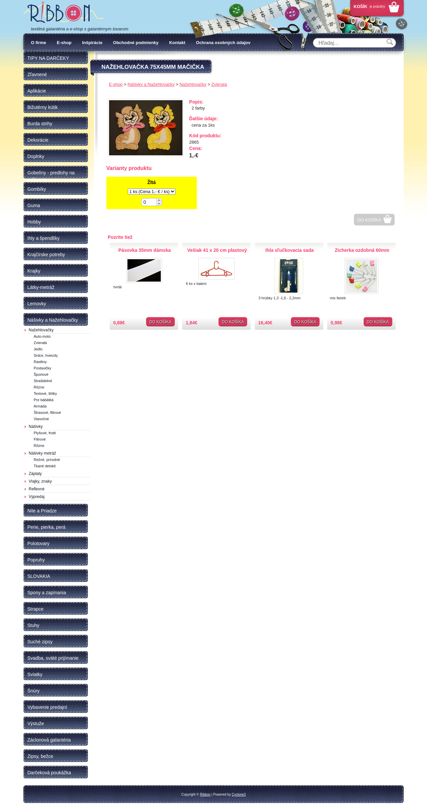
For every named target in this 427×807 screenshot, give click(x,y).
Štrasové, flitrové (47, 413)
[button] (159, 200)
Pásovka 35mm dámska (144, 250)
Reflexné (36, 489)
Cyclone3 (239, 794)
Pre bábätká (43, 400)
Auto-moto (42, 336)
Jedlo (38, 349)
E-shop (64, 42)
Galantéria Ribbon (63, 13)
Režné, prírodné (47, 460)
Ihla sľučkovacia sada (290, 250)
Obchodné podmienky (136, 42)
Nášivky (36, 426)
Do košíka (369, 219)
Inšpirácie (92, 42)
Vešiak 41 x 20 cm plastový (217, 250)
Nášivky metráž (42, 453)
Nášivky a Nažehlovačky (150, 84)
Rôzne (39, 387)
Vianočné (41, 419)
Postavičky (42, 368)
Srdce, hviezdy (46, 355)
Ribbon (205, 794)
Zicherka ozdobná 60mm (362, 250)
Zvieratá (40, 343)
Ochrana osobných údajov (223, 42)
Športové (41, 374)
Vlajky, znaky (40, 481)
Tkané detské (45, 466)
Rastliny (40, 362)
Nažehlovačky (41, 330)
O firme (38, 42)
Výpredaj (36, 496)
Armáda (40, 406)
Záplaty (35, 473)
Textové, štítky (45, 393)
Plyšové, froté (45, 433)
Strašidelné (43, 381)
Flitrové (40, 439)
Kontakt (177, 42)
